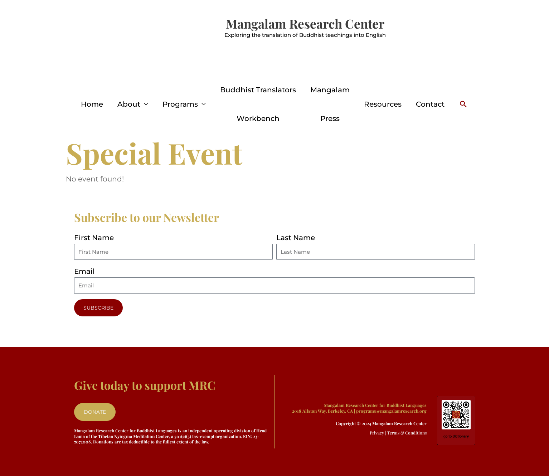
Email (84, 271)
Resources (383, 104)
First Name (94, 237)
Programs (180, 104)
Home (92, 104)
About (128, 104)
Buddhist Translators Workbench (258, 104)
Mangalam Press (330, 104)
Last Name (295, 237)
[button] (463, 104)
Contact (430, 104)
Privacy (377, 433)
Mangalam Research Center (305, 23)
